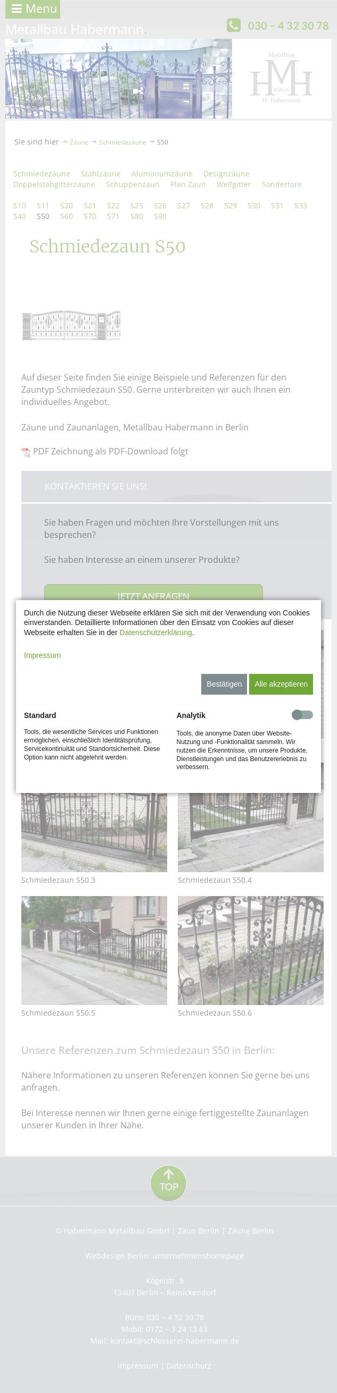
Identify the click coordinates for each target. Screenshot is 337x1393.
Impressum (42, 655)
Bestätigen (224, 684)
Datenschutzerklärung (156, 632)
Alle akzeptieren (281, 684)
